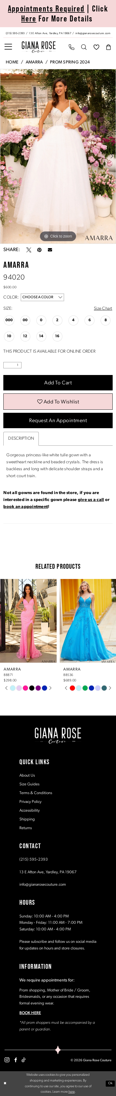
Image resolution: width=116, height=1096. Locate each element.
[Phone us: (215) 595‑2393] (15, 33)
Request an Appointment (58, 420)
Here (28, 18)
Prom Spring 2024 (70, 62)
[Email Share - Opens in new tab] (50, 250)
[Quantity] (12, 365)
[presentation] (28, 621)
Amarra (34, 62)
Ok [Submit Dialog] (110, 1083)
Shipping (27, 819)
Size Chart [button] (103, 308)
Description (21, 439)
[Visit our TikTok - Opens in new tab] (23, 1060)
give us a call (91, 500)
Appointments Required (46, 8)
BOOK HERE (30, 1013)
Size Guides (29, 784)
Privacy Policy (30, 802)
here (71, 1092)
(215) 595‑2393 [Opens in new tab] (33, 860)
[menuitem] (58, 32)
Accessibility (29, 811)
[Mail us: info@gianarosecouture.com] (93, 33)
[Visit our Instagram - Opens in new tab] (7, 1060)
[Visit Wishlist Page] (96, 47)
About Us (27, 776)
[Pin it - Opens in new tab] (39, 249)
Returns (25, 828)
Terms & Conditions (35, 793)
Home (12, 62)
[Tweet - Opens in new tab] (28, 249)
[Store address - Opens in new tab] (50, 33)
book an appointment (25, 507)
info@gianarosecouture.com (42, 885)
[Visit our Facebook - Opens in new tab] (15, 1060)
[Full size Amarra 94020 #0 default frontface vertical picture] (58, 156)
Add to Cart (58, 383)
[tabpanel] (58, 156)
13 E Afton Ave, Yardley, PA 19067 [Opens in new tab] (48, 872)
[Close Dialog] (5, 1083)
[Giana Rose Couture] (38, 47)
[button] (8, 47)
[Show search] (84, 47)
